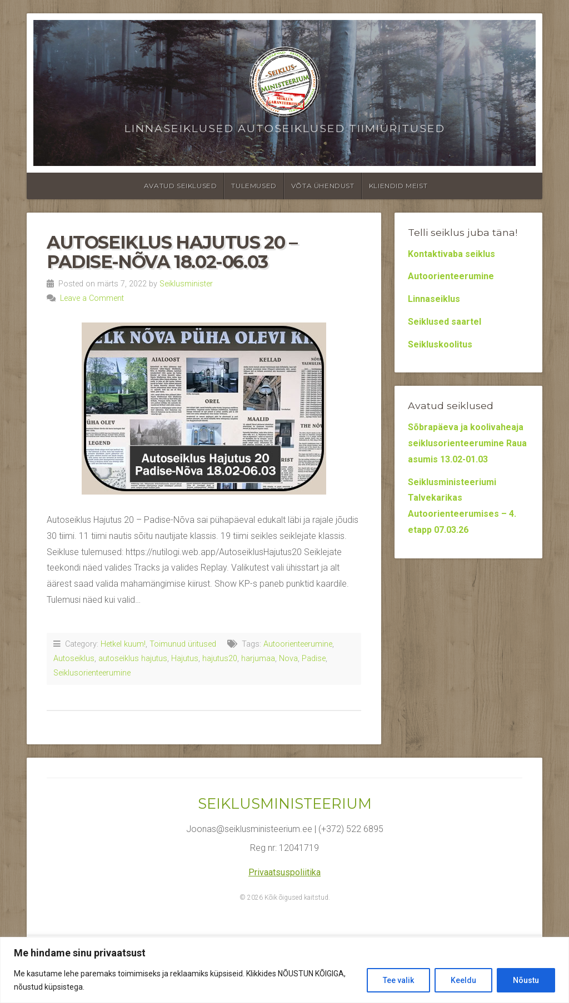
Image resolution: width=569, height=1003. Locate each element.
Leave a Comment (92, 298)
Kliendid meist (398, 186)
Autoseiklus (73, 658)
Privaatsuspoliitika (284, 872)
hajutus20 (219, 658)
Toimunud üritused (182, 644)
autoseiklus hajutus (132, 658)
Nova (288, 658)
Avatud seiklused (180, 186)
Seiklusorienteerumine (92, 673)
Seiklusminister (186, 284)
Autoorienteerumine (297, 644)
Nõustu (526, 980)
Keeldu (463, 980)
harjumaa (258, 658)
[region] (284, 970)
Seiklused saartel (444, 321)
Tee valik (398, 980)
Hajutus (184, 658)
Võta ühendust (323, 186)
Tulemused (253, 186)
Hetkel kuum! (123, 644)
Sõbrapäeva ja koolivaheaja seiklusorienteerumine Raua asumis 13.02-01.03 (467, 443)
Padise (314, 658)
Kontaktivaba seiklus (451, 254)
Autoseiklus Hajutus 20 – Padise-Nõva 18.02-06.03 (172, 252)
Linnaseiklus (434, 299)
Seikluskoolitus (440, 344)
